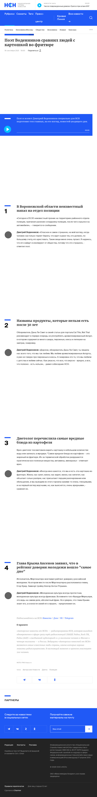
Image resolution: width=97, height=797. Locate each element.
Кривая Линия (61, 18)
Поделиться (34, 50)
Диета (44, 670)
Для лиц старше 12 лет (37, 786)
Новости (47, 618)
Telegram (69, 618)
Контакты (21, 745)
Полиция (53, 670)
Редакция (9, 745)
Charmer (17, 790)
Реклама (33, 745)
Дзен (55, 618)
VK (61, 618)
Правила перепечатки (14, 786)
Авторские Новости (31, 670)
